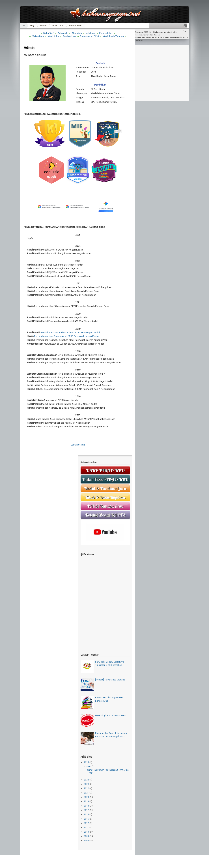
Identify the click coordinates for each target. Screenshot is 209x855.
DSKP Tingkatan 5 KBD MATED (110, 715)
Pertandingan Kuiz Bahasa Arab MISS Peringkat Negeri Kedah (66, 336)
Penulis (43, 25)
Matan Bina (38, 36)
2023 (86, 784)
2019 (86, 801)
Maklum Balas (75, 25)
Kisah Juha (53, 36)
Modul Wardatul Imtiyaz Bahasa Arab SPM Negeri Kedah (70, 332)
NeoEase (138, 40)
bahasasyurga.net (161, 32)
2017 (86, 810)
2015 (86, 819)
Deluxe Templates (167, 37)
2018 (86, 806)
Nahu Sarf (48, 33)
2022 (86, 788)
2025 (86, 762)
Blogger (157, 35)
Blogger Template (142, 37)
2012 (86, 823)
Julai (89, 766)
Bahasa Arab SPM (89, 36)
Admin (29, 47)
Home (24, 25)
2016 (86, 814)
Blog (32, 25)
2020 (86, 797)
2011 (86, 827)
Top (184, 31)
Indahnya (90, 33)
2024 (86, 779)
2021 (86, 793)
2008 (86, 840)
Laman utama (78, 444)
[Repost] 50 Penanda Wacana (110, 679)
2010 (86, 832)
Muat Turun (57, 25)
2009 (86, 836)
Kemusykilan (105, 33)
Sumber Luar (69, 36)
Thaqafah (77, 33)
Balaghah (63, 33)
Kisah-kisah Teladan (113, 36)
